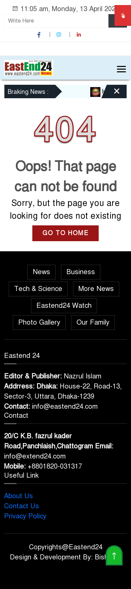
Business (80, 272)
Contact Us (21, 506)
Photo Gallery (39, 322)
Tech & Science (38, 289)
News (41, 272)
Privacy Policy (25, 516)
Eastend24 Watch (64, 305)
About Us (18, 496)
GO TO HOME (65, 233)
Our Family (92, 322)
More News (96, 289)
